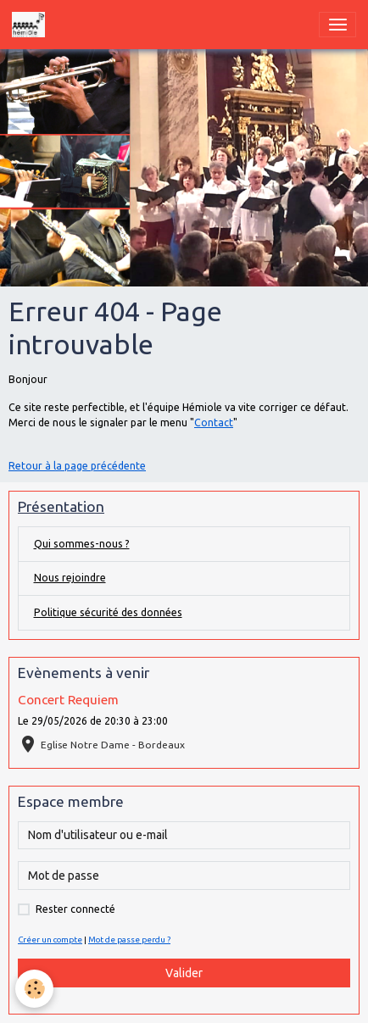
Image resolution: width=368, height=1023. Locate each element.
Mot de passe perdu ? (129, 939)
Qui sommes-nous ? (82, 543)
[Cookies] (34, 989)
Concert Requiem (68, 699)
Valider (184, 973)
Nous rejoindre (70, 577)
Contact (213, 422)
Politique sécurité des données (108, 612)
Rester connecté (75, 909)
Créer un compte (50, 939)
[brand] (31, 24)
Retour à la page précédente (77, 465)
